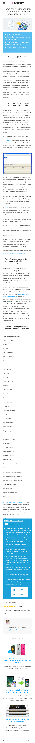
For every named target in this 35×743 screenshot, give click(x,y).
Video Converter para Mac (10, 296)
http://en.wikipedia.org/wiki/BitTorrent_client (14, 253)
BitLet (6, 207)
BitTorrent (8, 140)
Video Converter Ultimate (13, 521)
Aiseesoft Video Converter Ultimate (12, 502)
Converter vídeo (20, 629)
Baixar (21, 590)
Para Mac (11, 524)
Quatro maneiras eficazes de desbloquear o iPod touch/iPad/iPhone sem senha (17, 660)
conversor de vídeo (23, 294)
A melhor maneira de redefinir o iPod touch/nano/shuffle (17, 721)
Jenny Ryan (10, 629)
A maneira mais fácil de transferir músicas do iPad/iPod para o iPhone (17, 691)
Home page (5, 740)
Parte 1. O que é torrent (14, 34)
